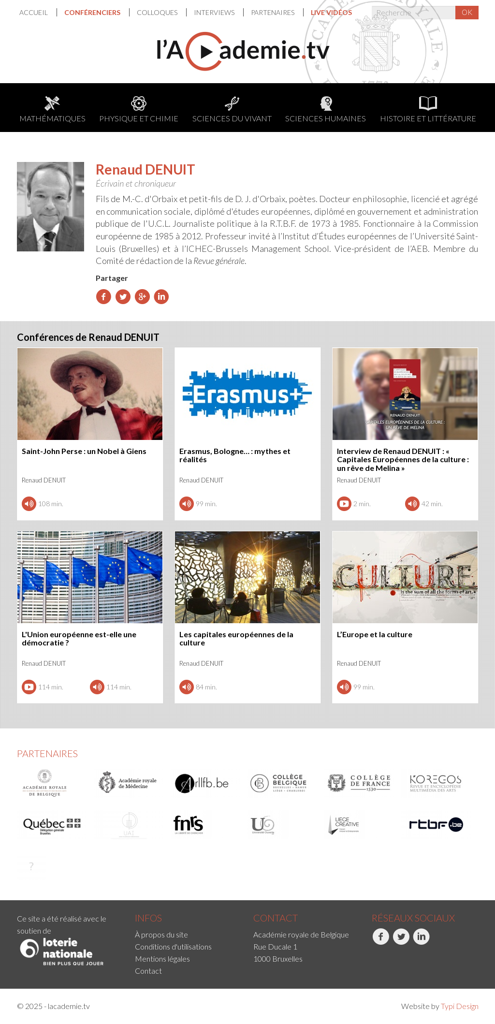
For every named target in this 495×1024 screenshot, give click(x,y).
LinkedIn (421, 941)
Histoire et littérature (428, 109)
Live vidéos (331, 12)
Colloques (158, 12)
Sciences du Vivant (232, 109)
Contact (148, 970)
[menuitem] (38, 12)
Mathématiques (52, 109)
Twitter (401, 941)
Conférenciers (93, 12)
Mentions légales (162, 958)
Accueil (34, 12)
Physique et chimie (138, 109)
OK (467, 12)
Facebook (381, 941)
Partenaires (273, 12)
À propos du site (161, 934)
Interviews (215, 12)
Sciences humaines (325, 109)
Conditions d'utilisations (173, 946)
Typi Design (460, 1005)
